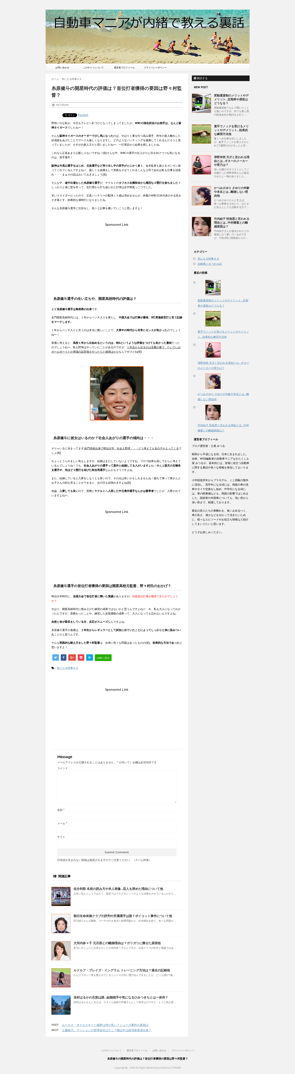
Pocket (83, 115)
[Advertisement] (116, 253)
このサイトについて (93, 67)
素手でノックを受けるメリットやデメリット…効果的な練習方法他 (231, 130)
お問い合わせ (62, 67)
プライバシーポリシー (155, 67)
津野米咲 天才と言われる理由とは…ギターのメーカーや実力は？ (231, 161)
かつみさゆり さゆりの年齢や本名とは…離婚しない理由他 (231, 191)
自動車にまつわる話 (210, 264)
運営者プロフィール (124, 67)
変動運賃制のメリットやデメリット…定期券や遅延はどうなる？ (231, 99)
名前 (60, 810)
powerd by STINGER (169, 1067)
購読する (201, 78)
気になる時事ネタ (67, 668)
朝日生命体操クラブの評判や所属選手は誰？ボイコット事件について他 (123, 916)
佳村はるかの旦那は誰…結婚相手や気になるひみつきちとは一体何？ (121, 997)
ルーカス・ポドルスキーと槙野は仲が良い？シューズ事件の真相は (105, 1025)
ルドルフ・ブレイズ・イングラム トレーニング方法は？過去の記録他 (122, 970)
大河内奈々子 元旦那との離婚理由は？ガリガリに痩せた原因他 (117, 943)
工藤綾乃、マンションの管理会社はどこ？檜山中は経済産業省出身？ (106, 1030)
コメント (62, 768)
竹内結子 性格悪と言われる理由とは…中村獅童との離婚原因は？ (231, 222)
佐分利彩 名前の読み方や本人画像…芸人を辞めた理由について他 (118, 889)
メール (62, 823)
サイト (61, 837)
